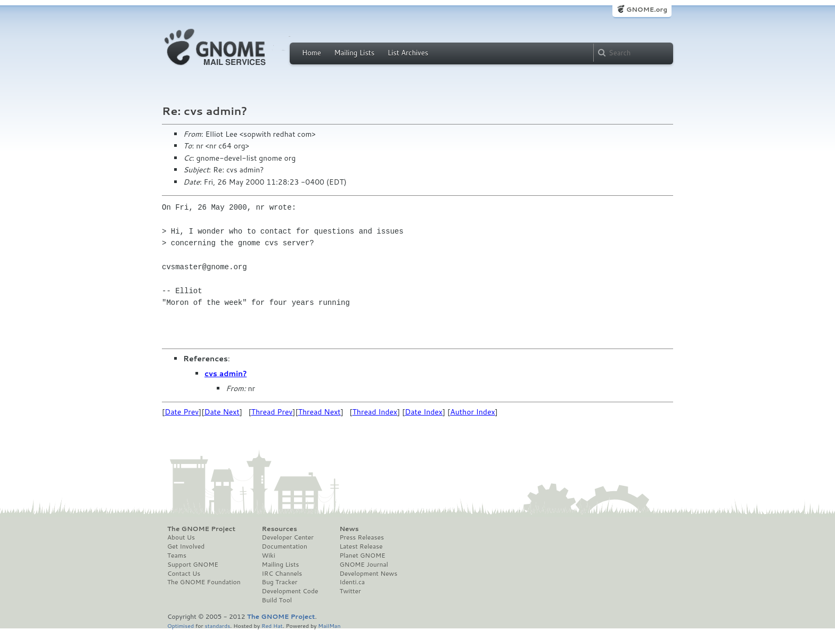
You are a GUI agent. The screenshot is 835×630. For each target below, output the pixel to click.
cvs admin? (225, 373)
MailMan (329, 625)
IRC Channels (282, 573)
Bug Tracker (280, 582)
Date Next (221, 412)
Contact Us (183, 573)
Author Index (472, 412)
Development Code (290, 591)
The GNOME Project (201, 529)
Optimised (180, 625)
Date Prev (182, 412)
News (348, 529)
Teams (176, 555)
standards (217, 625)
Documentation (284, 546)
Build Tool (277, 600)
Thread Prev (272, 412)
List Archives (408, 52)
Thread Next (319, 412)
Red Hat (272, 625)
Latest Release (360, 546)
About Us (181, 537)
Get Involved (185, 546)
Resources (279, 529)
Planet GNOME (362, 555)
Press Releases (361, 537)
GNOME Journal (363, 564)
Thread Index (375, 412)
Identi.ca (352, 582)
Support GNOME (192, 564)
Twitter (350, 591)
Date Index (424, 412)
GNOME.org (646, 9)
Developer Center (288, 537)
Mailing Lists (354, 52)
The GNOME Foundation (204, 582)
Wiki (268, 555)
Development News (368, 573)
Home (311, 52)
